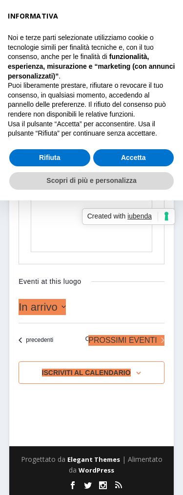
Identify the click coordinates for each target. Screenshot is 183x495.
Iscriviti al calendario (86, 372)
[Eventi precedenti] (36, 340)
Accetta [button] (133, 157)
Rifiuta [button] (50, 157)
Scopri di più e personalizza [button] (91, 180)
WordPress (96, 470)
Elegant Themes (93, 459)
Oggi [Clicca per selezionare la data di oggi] (91, 339)
